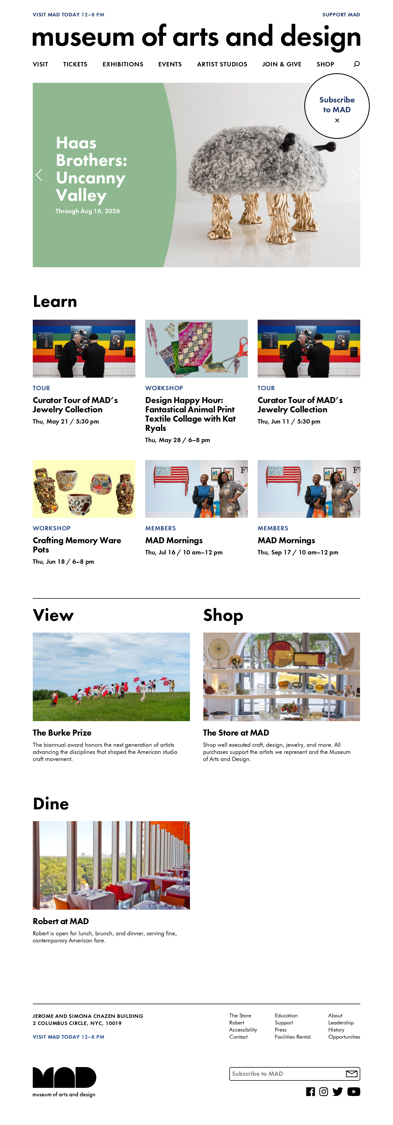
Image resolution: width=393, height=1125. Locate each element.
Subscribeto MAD (337, 105)
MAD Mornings (174, 541)
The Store (240, 1015)
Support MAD (341, 15)
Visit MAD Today (56, 15)
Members (160, 528)
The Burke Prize (62, 733)
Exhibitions (123, 64)
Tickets (75, 64)
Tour (41, 388)
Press (281, 1030)
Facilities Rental (293, 1037)
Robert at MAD (61, 922)
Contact (238, 1037)
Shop (325, 64)
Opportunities (344, 1037)
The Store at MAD (236, 733)
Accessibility (243, 1030)
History (336, 1030)
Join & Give (282, 64)
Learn (55, 302)
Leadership (341, 1023)
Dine (51, 804)
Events (170, 64)
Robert (236, 1023)
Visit (40, 64)
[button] (39, 175)
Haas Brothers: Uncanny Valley (91, 170)
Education (286, 1015)
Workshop (164, 388)
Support (284, 1023)
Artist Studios (222, 64)
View (53, 616)
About (335, 1015)
